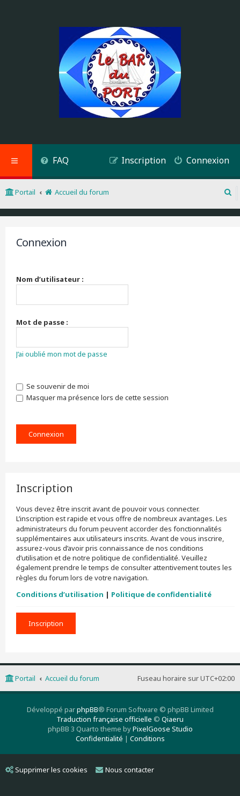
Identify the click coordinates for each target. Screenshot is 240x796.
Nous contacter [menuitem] (125, 769)
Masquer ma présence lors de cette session (92, 397)
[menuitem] (54, 161)
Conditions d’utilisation (60, 594)
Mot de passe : (42, 322)
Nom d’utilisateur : (50, 279)
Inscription (45, 623)
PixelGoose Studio (163, 729)
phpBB (87, 709)
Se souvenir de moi (52, 386)
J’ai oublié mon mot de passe (61, 354)
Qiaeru (173, 719)
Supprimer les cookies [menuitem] (46, 769)
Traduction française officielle (104, 719)
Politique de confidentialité (161, 594)
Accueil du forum (72, 678)
